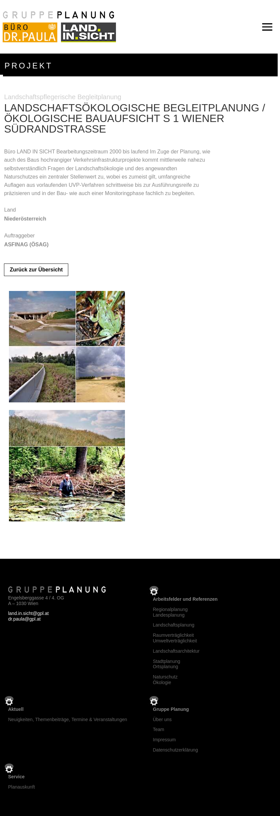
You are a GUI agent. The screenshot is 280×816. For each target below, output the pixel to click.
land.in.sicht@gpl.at (28, 613)
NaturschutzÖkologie (165, 679)
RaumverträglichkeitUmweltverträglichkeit (175, 637)
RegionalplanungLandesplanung (170, 612)
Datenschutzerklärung (175, 750)
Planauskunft (21, 787)
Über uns (162, 719)
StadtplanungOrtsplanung (166, 664)
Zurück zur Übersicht (36, 269)
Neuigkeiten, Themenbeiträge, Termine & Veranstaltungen (67, 719)
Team (158, 729)
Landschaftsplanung (173, 625)
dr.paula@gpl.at (24, 619)
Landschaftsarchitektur (176, 651)
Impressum (164, 739)
